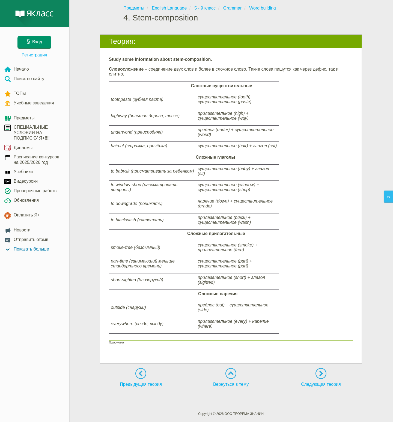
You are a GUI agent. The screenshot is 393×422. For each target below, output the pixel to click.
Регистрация (34, 55)
